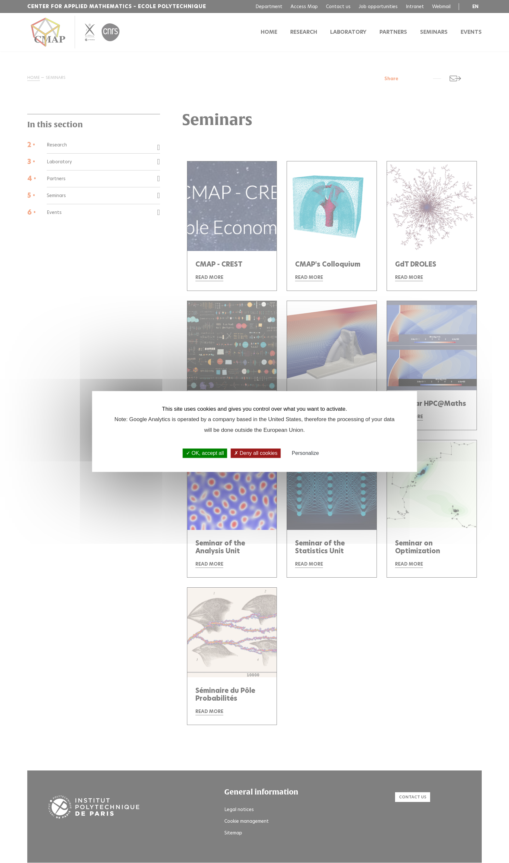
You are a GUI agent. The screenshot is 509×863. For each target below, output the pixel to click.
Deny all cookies (256, 453)
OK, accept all (205, 453)
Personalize (305, 453)
